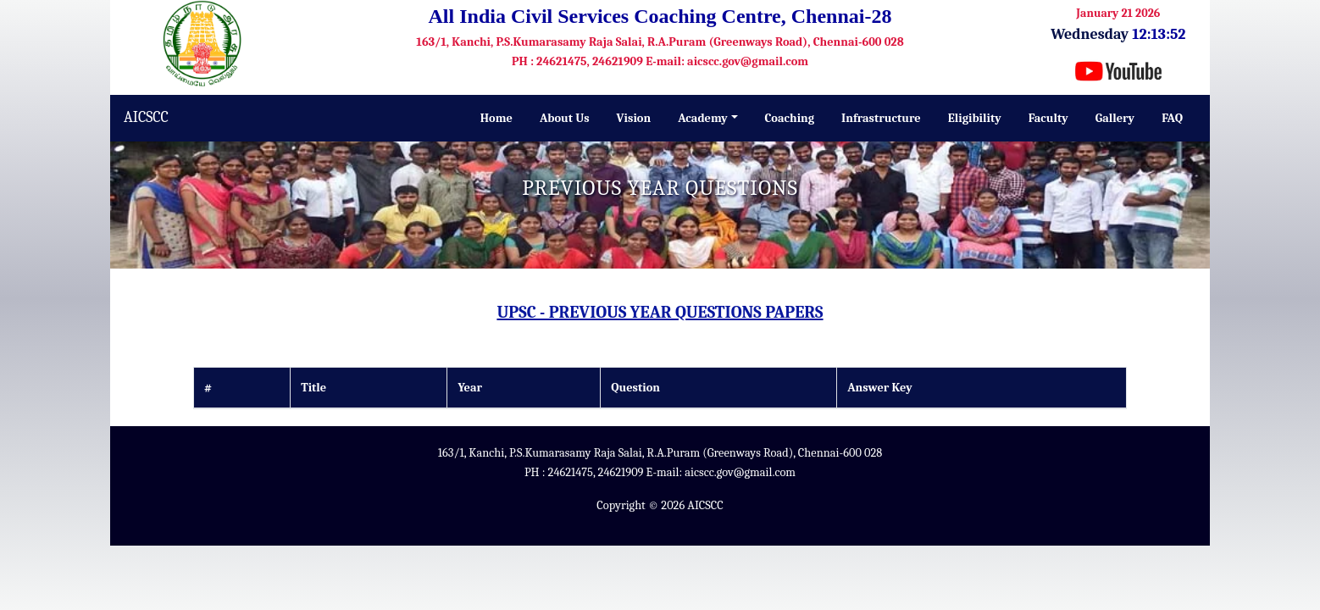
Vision (634, 118)
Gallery (1114, 118)
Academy (703, 118)
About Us (565, 118)
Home (496, 118)
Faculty (1048, 118)
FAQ (1172, 118)
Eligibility (974, 118)
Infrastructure (881, 118)
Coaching (790, 118)
